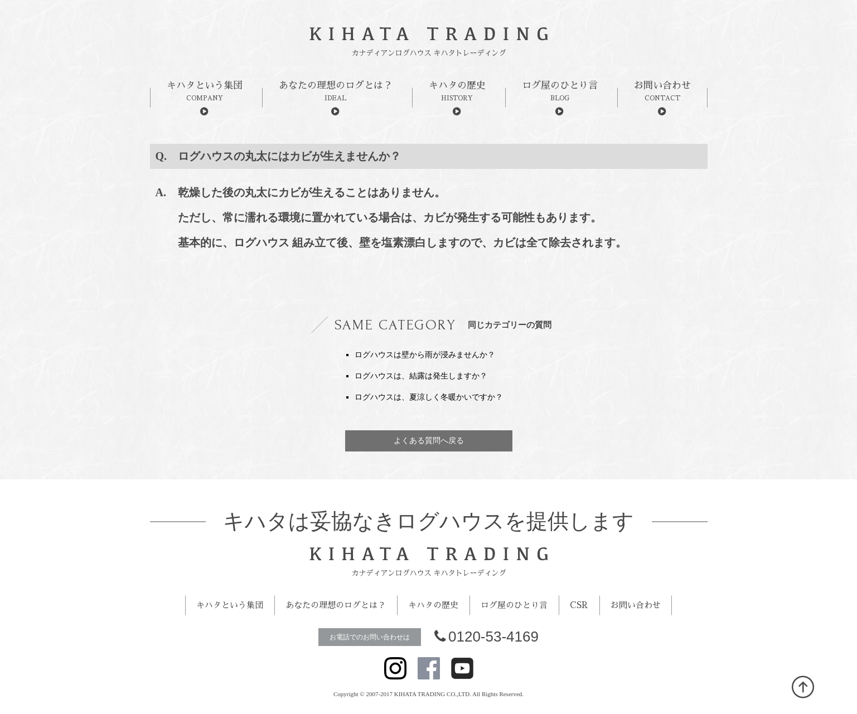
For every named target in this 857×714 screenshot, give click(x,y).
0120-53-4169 (486, 636)
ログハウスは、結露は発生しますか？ (421, 376)
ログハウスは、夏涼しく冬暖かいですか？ (429, 397)
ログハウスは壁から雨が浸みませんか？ (425, 355)
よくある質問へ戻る (429, 440)
